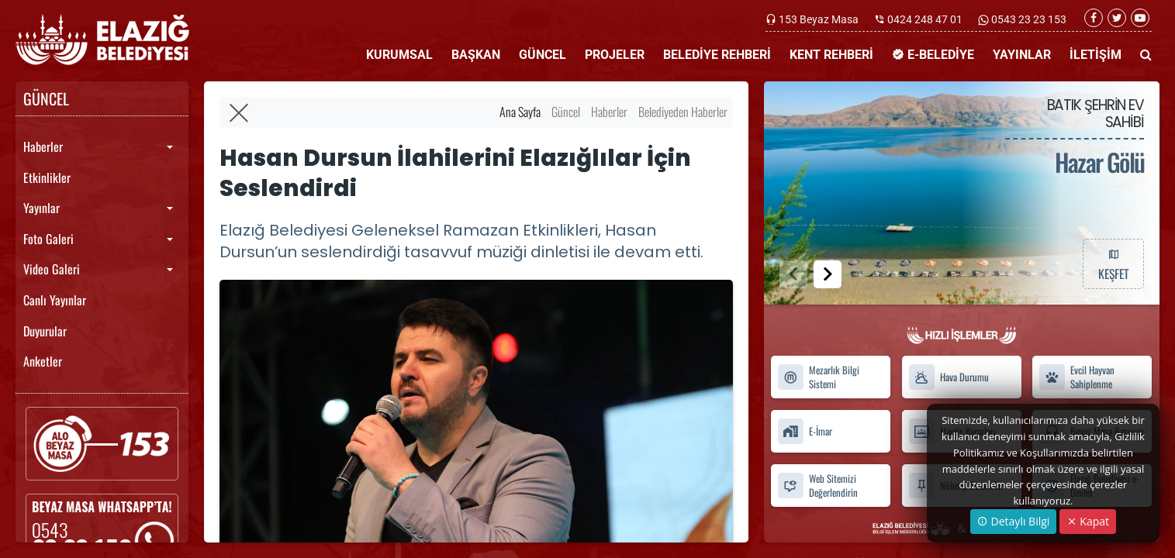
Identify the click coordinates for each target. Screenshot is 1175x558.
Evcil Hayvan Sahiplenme (1076, 377)
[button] (828, 274)
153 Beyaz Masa (819, 19)
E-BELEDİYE (933, 54)
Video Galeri (51, 269)
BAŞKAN (475, 54)
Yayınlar (41, 207)
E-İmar (804, 431)
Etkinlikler (47, 177)
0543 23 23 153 (1027, 19)
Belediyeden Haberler (682, 111)
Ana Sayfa (520, 111)
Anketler (42, 361)
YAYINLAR (1022, 54)
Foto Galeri (48, 238)
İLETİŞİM (1095, 54)
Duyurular (45, 331)
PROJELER (615, 54)
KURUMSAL (399, 54)
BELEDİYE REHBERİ (717, 54)
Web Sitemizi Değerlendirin (817, 485)
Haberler (43, 146)
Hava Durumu (948, 377)
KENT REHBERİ (831, 54)
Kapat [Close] (1087, 521)
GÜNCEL (542, 54)
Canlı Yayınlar (54, 300)
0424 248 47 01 (924, 19)
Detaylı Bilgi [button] (1013, 521)
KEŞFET (1112, 263)
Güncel (565, 111)
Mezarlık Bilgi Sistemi (818, 377)
